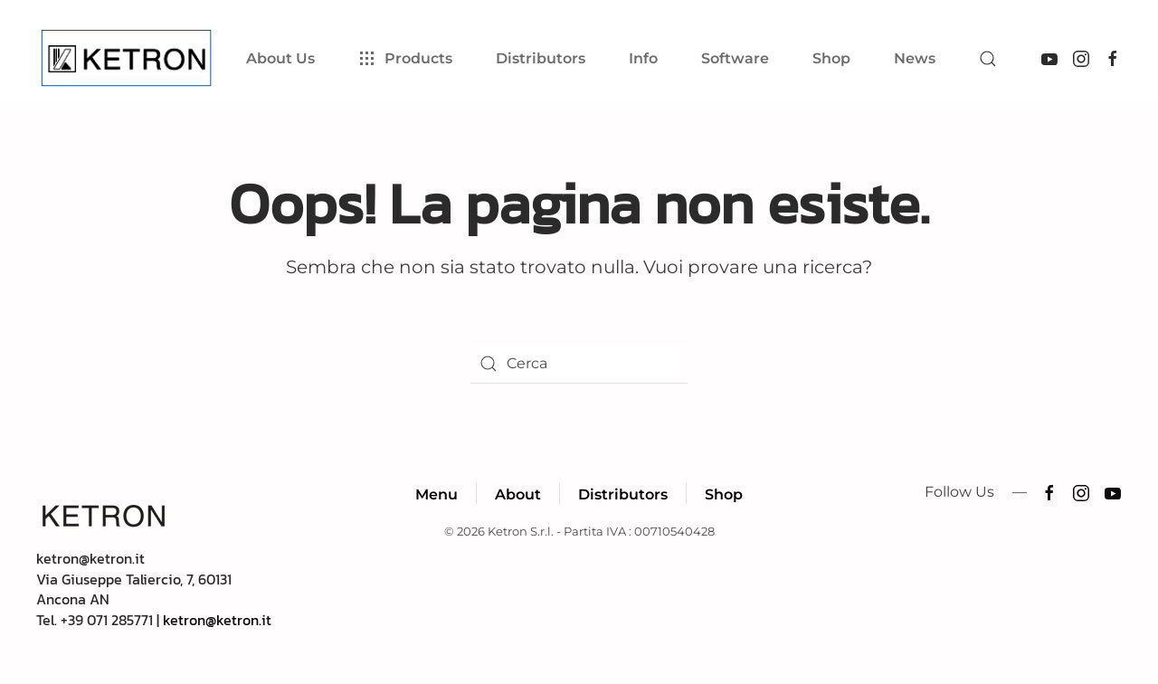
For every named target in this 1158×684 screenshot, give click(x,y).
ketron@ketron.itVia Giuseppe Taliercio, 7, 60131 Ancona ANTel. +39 (134, 588)
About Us (280, 58)
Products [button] (405, 59)
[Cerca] (579, 364)
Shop (831, 58)
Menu (436, 494)
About (518, 494)
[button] (988, 59)
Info (643, 58)
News (914, 58)
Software (735, 58)
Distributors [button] (540, 58)
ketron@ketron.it (217, 620)
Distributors (623, 494)
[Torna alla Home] (129, 59)
